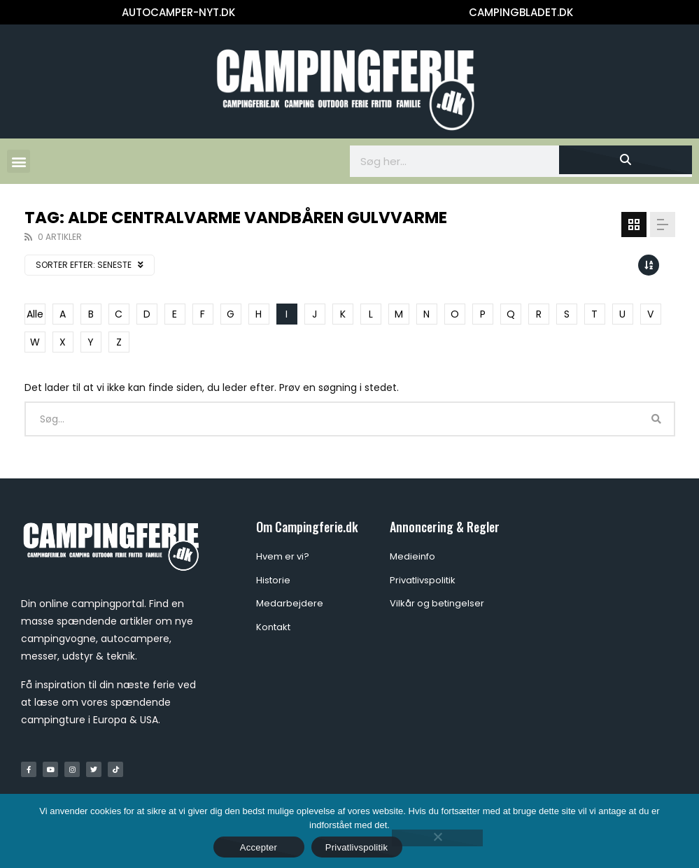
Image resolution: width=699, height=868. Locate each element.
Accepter (258, 847)
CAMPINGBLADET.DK (521, 12)
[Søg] (625, 159)
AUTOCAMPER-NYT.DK (178, 12)
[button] (18, 161)
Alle (35, 314)
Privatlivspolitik (356, 847)
